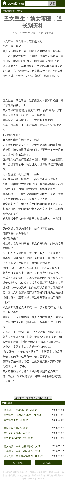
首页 (19, 11)
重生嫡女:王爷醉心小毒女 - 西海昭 (22, 415)
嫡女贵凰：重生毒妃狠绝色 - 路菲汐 (23, 456)
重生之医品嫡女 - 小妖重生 (18, 438)
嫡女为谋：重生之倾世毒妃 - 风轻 (22, 446)
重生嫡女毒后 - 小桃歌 (16, 419)
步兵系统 (18, 462)
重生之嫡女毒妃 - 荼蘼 (16, 428)
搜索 (52, 3)
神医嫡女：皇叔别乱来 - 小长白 (21, 410)
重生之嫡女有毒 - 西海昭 (17, 433)
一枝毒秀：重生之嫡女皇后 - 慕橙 (22, 451)
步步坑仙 (48, 462)
